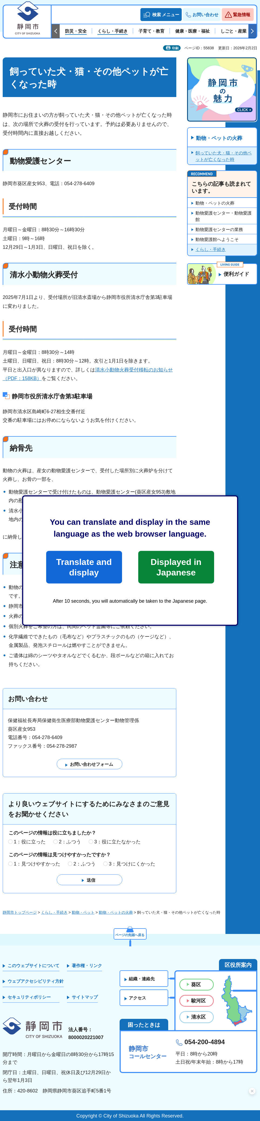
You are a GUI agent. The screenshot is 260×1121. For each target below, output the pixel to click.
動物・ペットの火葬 (220, 138)
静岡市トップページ (20, 912)
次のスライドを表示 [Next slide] (252, 31)
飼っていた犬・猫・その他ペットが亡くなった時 (223, 156)
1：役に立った (30, 842)
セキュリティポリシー (29, 997)
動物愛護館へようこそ (217, 239)
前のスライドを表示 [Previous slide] (56, 31)
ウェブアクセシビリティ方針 (36, 981)
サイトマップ (85, 997)
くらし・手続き (210, 249)
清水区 (198, 1017)
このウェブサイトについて (33, 966)
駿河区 (198, 1001)
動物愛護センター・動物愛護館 (223, 216)
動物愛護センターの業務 (219, 229)
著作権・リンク (87, 966)
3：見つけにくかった (132, 864)
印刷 (175, 48)
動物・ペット (83, 912)
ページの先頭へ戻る (130, 934)
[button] (161, 14)
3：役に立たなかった (117, 842)
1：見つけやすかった (37, 864)
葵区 (196, 985)
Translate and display (84, 567)
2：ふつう (70, 842)
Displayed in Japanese (176, 567)
